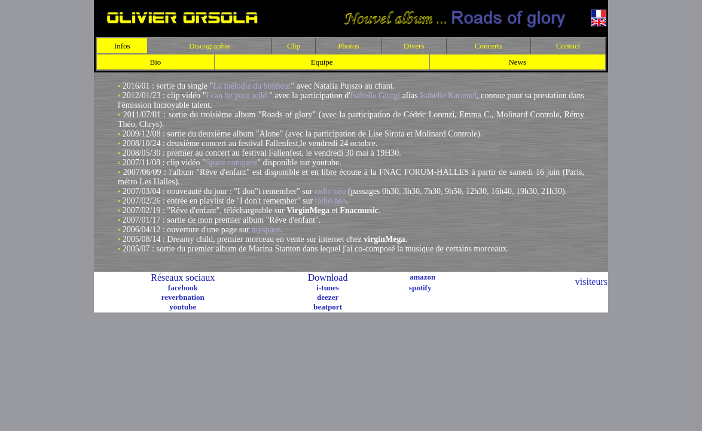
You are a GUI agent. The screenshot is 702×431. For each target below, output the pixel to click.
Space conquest (232, 162)
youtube (182, 306)
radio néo (330, 191)
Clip (293, 45)
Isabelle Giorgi (375, 95)
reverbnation (183, 297)
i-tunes (327, 287)
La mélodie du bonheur (252, 85)
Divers (414, 45)
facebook (183, 287)
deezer (327, 297)
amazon (422, 276)
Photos (348, 45)
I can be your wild (236, 95)
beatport (327, 306)
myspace (265, 229)
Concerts (488, 45)
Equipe (322, 61)
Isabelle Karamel (448, 95)
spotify (420, 287)
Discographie (209, 45)
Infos (122, 45)
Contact (568, 45)
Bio (155, 61)
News (517, 61)
